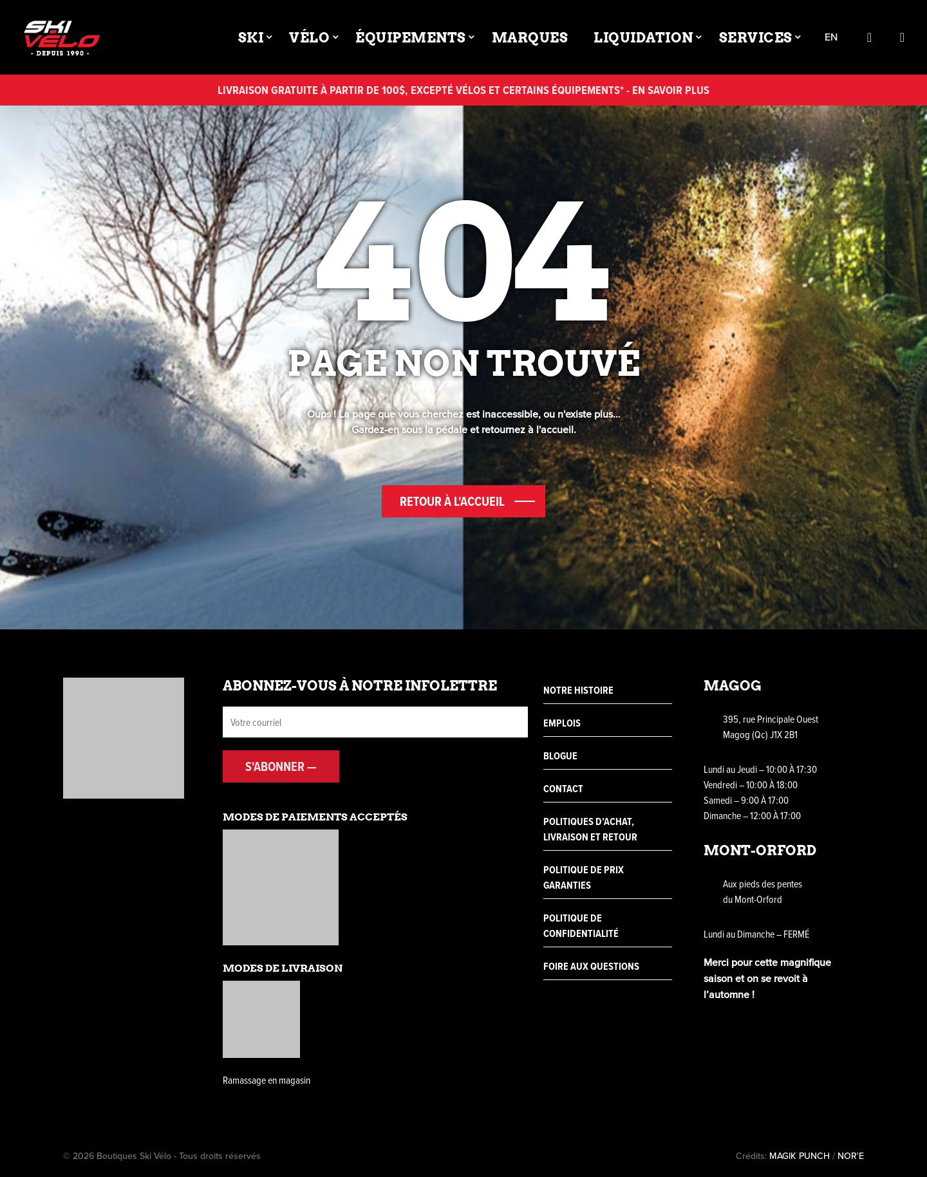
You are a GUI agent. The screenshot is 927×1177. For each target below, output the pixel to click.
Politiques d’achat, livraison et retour (590, 829)
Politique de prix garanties (583, 877)
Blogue (560, 755)
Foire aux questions (591, 966)
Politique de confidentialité (581, 926)
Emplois (562, 723)
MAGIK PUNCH (799, 1156)
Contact (563, 788)
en (831, 37)
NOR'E (851, 1156)
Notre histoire (578, 690)
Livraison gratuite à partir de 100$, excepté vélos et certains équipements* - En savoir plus (463, 90)
